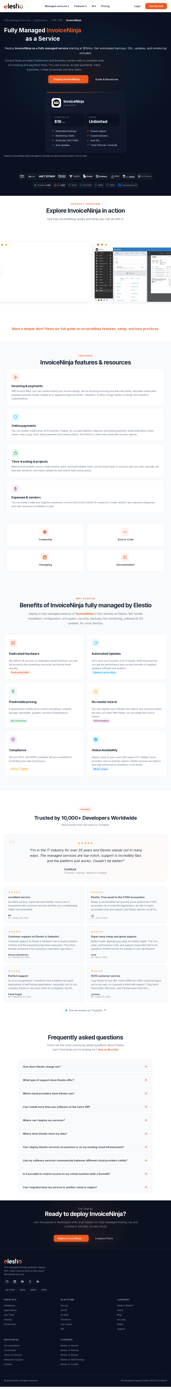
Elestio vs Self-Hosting (72, 1362)
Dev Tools (9, 1318)
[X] (30, 1285)
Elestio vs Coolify (69, 1367)
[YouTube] (22, 1285)
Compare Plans (106, 1241)
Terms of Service (13, 1358)
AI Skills (64, 1318)
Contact (8, 1367)
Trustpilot (36, 187)
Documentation (12, 1348)
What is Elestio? (125, 1308)
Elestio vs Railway (70, 1353)
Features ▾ (80, 6)
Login (137, 6)
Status (120, 1327)
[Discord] (38, 1285)
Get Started (156, 6)
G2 (56, 187)
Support (121, 1332)
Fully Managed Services (17, 20)
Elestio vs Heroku (69, 1348)
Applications (41, 20)
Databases (9, 1308)
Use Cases (66, 1327)
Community (10, 1353)
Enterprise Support (13, 1362)
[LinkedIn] (15, 1285)
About (120, 1313)
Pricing (105, 6)
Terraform (66, 1322)
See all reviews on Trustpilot (85, 1012)
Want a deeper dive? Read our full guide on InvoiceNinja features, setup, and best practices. (85, 331)
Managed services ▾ (57, 6)
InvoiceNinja (85, 616)
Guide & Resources (106, 79)
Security (121, 1322)
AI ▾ (94, 6)
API (62, 1332)
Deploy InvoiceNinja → (66, 79)
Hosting (8, 1322)
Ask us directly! (108, 1051)
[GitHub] (7, 1285)
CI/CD (64, 1313)
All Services (10, 1327)
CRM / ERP (57, 20)
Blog (119, 1318)
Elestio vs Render (69, 1358)
